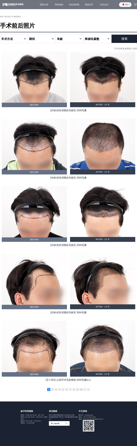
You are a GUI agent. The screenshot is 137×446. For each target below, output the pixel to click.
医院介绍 (44, 4)
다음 (84, 389)
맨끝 (88, 389)
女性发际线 (74, 4)
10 (81, 389)
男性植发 (59, 4)
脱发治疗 (89, 4)
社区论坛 (104, 4)
